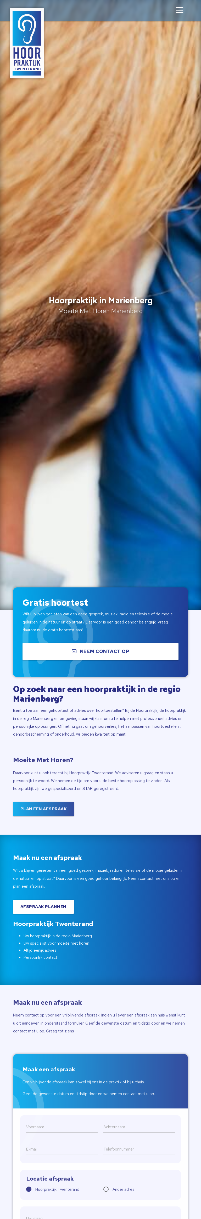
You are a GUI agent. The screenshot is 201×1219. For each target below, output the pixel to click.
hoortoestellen (109, 710)
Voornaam (35, 1139)
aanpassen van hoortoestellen (152, 726)
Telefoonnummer (118, 1162)
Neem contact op (101, 653)
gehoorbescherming (31, 734)
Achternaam (114, 1139)
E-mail (31, 1162)
